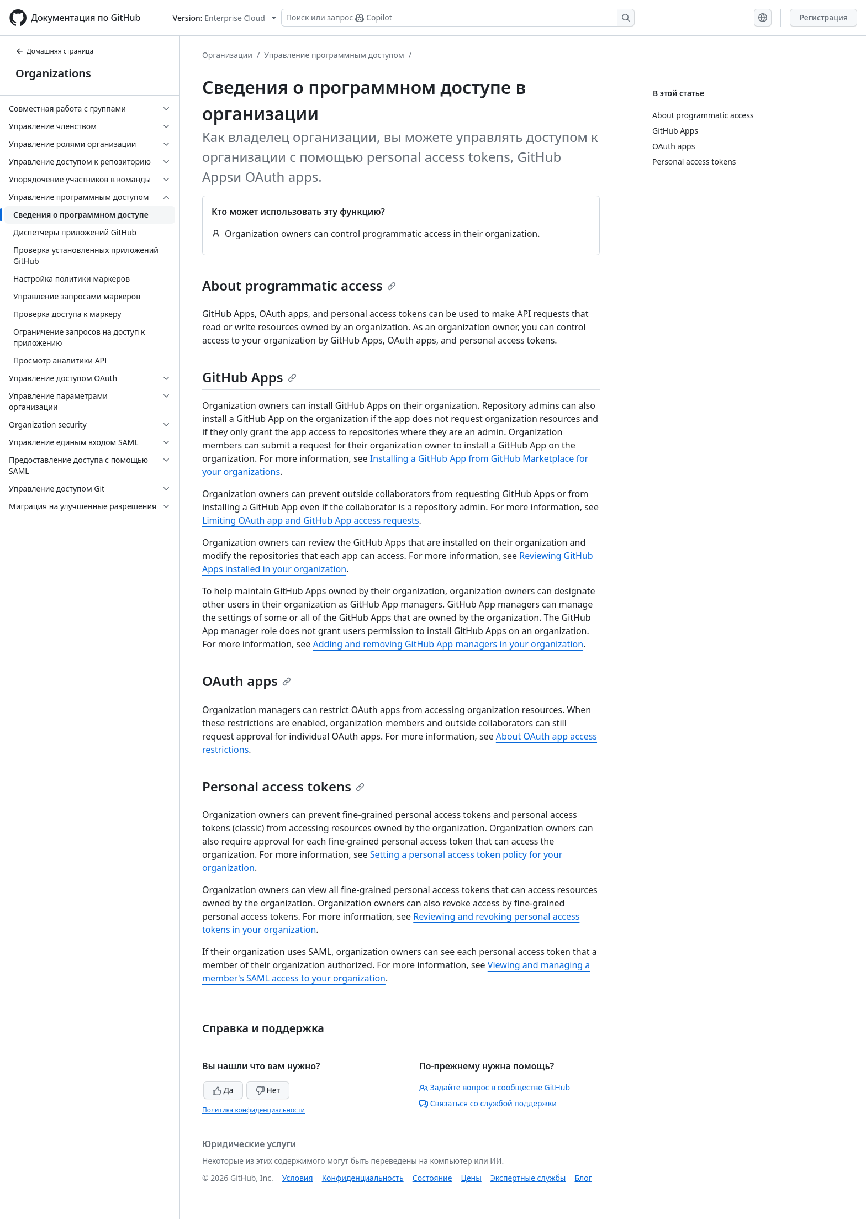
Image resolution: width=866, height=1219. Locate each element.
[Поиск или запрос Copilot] (458, 18)
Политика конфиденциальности (253, 1110)
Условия (297, 1178)
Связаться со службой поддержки (488, 1103)
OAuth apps (246, 681)
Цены (471, 1178)
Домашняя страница (54, 51)
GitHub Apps (249, 377)
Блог (583, 1178)
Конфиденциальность (363, 1178)
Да (223, 1090)
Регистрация (823, 17)
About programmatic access (299, 285)
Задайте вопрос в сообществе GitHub (494, 1087)
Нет (268, 1090)
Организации (227, 55)
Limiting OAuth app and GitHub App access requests (310, 520)
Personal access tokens (283, 786)
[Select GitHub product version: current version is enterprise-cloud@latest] (224, 18)
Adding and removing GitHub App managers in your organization (448, 644)
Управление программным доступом (334, 55)
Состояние (432, 1178)
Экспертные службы (528, 1178)
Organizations (53, 73)
